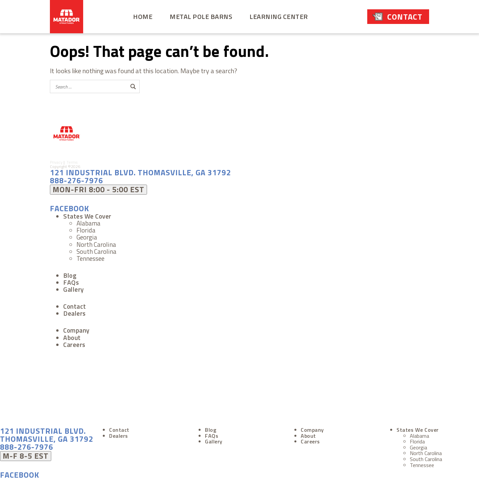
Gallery (73, 288)
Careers (74, 343)
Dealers (74, 312)
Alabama (88, 222)
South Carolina (96, 250)
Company (76, 329)
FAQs (71, 281)
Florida (86, 229)
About (72, 336)
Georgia (87, 235)
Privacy (57, 160)
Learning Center (278, 16)
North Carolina (96, 243)
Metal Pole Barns (201, 16)
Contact (404, 17)
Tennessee (90, 257)
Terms (73, 160)
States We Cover (87, 215)
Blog (70, 274)
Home (142, 16)
